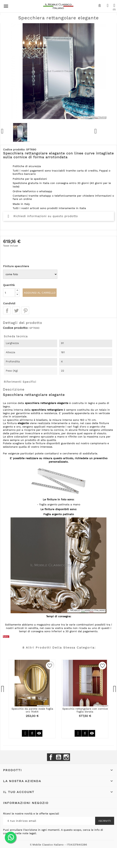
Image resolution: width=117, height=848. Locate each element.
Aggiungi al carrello (40, 292)
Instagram (66, 757)
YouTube (58, 757)
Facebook (51, 757)
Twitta (16, 310)
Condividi (7, 310)
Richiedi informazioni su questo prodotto (43, 216)
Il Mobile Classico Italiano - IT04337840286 (58, 844)
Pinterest (25, 310)
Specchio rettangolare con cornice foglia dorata (85, 710)
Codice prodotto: (15, 328)
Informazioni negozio (26, 803)
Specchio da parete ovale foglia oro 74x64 (32, 710)
